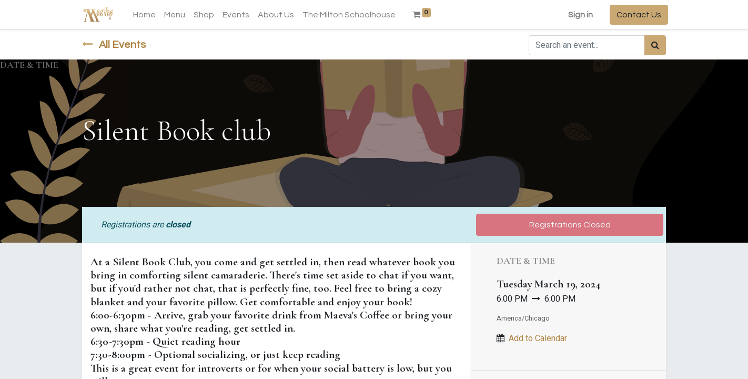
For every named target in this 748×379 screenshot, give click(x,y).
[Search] (655, 45)
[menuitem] (146, 14)
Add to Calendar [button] (538, 338)
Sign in (578, 15)
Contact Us (636, 15)
